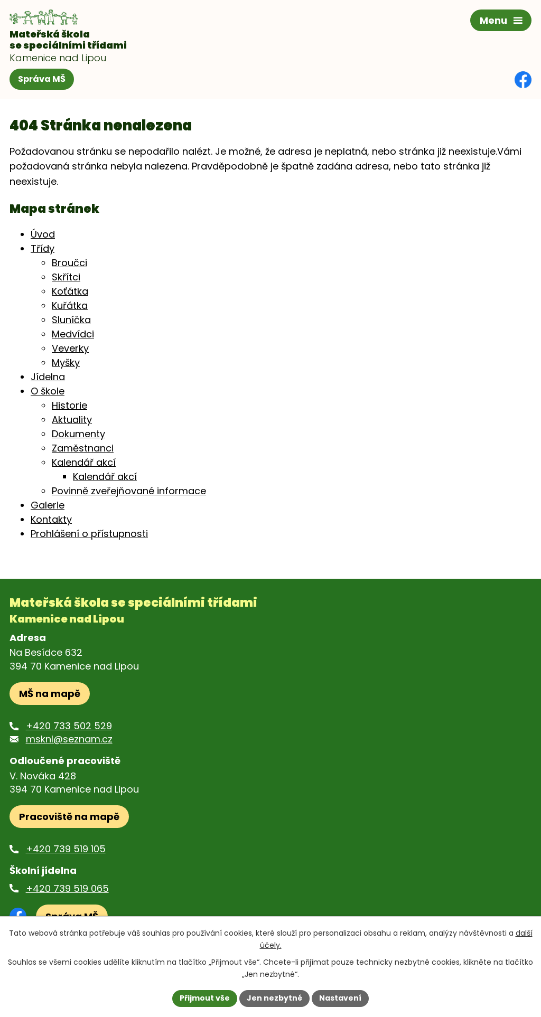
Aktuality (72, 419)
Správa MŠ (42, 79)
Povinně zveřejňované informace (129, 490)
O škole (47, 391)
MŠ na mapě (49, 693)
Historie (69, 405)
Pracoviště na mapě (69, 816)
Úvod (43, 234)
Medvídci (73, 334)
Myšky (66, 362)
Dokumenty (78, 433)
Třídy (42, 248)
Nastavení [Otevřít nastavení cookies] (340, 998)
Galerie (47, 505)
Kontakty (51, 519)
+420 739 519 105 (66, 848)
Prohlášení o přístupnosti (89, 533)
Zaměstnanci (83, 448)
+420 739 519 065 (67, 888)
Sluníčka (71, 319)
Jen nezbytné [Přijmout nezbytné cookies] (274, 998)
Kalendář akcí (84, 462)
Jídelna (48, 376)
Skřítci (66, 277)
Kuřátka (70, 305)
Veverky (70, 348)
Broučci (69, 262)
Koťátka (70, 291)
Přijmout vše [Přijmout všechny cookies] (205, 998)
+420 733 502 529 (69, 725)
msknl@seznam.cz (69, 739)
